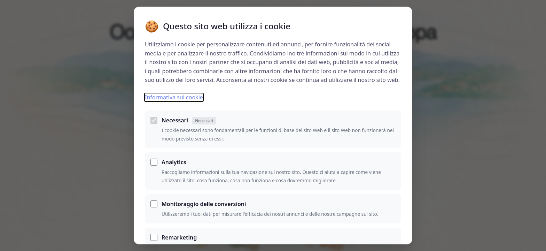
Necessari (189, 120)
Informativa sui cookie (174, 97)
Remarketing (179, 237)
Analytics (174, 162)
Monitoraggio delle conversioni (204, 204)
